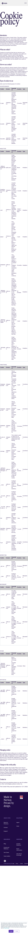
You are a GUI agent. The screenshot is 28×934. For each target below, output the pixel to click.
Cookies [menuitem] (21, 863)
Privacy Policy (6, 928)
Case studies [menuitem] (7, 856)
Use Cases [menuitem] (6, 852)
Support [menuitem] (6, 831)
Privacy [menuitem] (17, 863)
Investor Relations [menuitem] (18, 844)
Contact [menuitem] (6, 827)
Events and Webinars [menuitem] (6, 848)
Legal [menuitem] (13, 863)
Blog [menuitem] (5, 843)
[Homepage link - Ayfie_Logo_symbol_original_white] (5, 861)
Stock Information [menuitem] (19, 849)
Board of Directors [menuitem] (6, 823)
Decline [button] (16, 931)
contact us (19, 784)
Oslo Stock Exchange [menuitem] (19, 854)
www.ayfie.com (18, 40)
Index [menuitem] (17, 826)
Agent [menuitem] (17, 822)
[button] (25, 3)
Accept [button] (11, 931)
